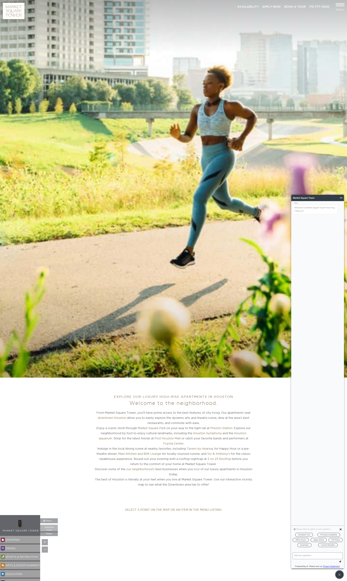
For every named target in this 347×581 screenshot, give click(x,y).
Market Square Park (152, 428)
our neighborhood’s (140, 469)
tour (197, 469)
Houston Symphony (207, 433)
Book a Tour (295, 6)
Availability (248, 6)
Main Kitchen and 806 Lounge (139, 453)
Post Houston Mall (168, 438)
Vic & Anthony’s (218, 453)
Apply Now (271, 6)
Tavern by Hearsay (200, 448)
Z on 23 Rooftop (219, 458)
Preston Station (221, 428)
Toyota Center (173, 443)
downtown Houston (112, 417)
